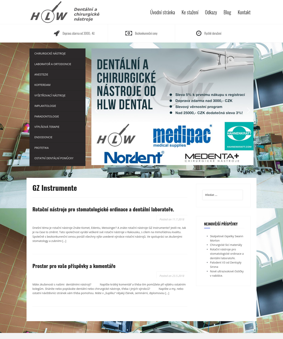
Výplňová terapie (46, 127)
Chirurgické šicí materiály (226, 245)
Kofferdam (42, 85)
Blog (227, 12)
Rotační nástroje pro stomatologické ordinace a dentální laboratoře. (103, 209)
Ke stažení (190, 12)
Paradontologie (46, 116)
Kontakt (244, 12)
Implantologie (45, 106)
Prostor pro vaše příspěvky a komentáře (74, 266)
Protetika (41, 148)
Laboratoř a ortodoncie (52, 64)
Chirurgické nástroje (50, 53)
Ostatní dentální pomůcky (54, 158)
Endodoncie (43, 137)
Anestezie (41, 74)
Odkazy (211, 12)
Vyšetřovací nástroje (49, 95)
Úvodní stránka (162, 12)
